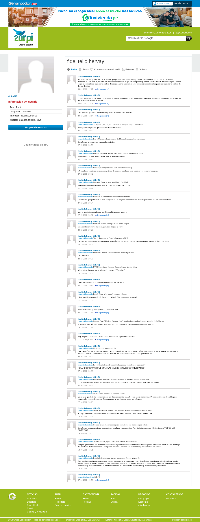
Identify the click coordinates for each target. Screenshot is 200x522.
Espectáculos (33, 505)
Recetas (87, 502)
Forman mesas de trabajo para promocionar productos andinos (118, 153)
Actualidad (32, 498)
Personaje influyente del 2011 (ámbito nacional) (112, 168)
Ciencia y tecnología (37, 511)
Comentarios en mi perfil (107, 69)
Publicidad (171, 498)
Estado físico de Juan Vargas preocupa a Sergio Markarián (116, 458)
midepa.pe (143, 498)
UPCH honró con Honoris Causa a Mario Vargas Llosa (115, 267)
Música (114, 502)
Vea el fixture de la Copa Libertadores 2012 (110, 238)
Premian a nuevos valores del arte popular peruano (113, 252)
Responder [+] (103, 89)
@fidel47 (13, 96)
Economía (143, 502)
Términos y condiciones (181, 520)
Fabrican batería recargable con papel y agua (111, 224)
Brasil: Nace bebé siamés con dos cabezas (110, 294)
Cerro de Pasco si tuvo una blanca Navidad (110, 182)
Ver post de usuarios (36, 127)
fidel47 (97, 477)
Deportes (31, 502)
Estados (129, 69)
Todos (74, 69)
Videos (143, 69)
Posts (86, 69)
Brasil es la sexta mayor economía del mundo (111, 196)
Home (58, 498)
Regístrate (60, 502)
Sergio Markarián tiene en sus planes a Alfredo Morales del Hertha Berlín (123, 410)
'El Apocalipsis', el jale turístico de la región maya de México (117, 124)
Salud (30, 508)
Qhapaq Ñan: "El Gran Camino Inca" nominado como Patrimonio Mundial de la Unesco (128, 321)
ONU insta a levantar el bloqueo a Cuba (109, 394)
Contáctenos (185, 32)
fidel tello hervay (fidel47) (89, 76)
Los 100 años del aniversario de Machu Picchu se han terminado (119, 139)
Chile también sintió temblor (104, 348)
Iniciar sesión (163, 3)
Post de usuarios (63, 505)
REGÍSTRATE (181, 3)
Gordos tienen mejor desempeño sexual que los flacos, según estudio (121, 425)
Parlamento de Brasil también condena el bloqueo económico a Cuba (121, 379)
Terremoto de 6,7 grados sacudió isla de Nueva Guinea (115, 441)
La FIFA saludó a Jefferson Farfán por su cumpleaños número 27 (119, 365)
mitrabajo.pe (144, 505)
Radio (113, 498)
